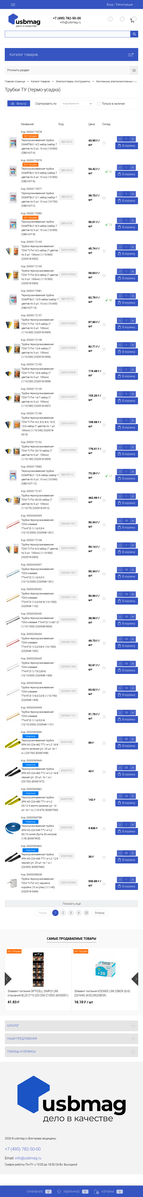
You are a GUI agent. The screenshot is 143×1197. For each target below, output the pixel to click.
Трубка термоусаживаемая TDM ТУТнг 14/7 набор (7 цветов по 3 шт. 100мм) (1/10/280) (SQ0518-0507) (37, 399)
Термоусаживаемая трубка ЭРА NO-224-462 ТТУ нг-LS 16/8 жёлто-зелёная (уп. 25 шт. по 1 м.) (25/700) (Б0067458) (39, 746)
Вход (110, 4)
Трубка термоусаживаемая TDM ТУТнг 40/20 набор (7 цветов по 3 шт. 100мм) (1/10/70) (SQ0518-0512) (37, 502)
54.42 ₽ (94, 171)
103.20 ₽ (94, 398)
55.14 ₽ (94, 549)
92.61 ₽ (94, 667)
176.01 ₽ (94, 451)
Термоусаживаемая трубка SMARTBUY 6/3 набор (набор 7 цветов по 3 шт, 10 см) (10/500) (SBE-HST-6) (39, 175)
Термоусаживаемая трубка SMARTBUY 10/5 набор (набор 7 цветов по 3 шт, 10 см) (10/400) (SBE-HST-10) (39, 301)
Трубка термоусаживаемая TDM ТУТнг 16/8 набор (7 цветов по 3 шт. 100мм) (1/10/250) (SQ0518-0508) (37, 375)
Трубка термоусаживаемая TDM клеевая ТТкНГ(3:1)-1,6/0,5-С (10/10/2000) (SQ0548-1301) (37, 575)
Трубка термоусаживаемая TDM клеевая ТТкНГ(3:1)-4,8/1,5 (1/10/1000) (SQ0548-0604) (40, 622)
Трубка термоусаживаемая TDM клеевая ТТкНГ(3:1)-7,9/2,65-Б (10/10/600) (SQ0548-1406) (37, 669)
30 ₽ (91, 856)
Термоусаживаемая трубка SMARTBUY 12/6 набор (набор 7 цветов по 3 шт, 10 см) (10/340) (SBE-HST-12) (39, 477)
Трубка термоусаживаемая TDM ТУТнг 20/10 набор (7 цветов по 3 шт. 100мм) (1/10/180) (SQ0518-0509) (37, 453)
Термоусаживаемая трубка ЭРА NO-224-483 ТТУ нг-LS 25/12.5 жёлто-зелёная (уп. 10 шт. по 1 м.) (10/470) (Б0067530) (39, 803)
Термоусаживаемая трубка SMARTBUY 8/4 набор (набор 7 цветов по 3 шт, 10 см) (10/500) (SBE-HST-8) (39, 228)
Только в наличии (113, 103)
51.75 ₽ (94, 716)
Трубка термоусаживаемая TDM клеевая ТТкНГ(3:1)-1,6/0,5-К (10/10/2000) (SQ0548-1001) (37, 526)
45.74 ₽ (94, 250)
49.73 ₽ (94, 643)
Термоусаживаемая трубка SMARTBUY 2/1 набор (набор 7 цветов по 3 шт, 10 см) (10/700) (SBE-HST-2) (39, 199)
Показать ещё (72, 903)
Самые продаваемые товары (71, 938)
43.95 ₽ (94, 142)
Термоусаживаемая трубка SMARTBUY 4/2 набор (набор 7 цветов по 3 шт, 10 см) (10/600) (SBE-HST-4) (39, 146)
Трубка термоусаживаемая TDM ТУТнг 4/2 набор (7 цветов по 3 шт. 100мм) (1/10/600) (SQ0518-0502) (39, 252)
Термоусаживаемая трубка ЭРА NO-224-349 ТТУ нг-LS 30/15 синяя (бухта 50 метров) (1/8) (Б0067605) (39, 832)
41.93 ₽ (13, 1002)
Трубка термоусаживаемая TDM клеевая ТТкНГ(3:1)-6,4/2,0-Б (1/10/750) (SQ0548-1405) (39, 693)
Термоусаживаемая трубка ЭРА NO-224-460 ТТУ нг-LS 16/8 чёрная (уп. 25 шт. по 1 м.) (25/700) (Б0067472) (39, 775)
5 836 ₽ (93, 828)
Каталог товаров (71, 54)
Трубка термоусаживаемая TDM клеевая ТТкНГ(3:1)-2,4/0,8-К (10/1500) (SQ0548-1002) (38, 644)
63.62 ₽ (94, 692)
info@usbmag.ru (70, 22)
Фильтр (18, 103)
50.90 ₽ (94, 598)
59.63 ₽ (94, 275)
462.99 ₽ (94, 500)
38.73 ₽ (94, 197)
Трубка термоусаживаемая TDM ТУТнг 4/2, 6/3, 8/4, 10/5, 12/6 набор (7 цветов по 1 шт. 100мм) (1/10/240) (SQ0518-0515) (38, 426)
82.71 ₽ (94, 349)
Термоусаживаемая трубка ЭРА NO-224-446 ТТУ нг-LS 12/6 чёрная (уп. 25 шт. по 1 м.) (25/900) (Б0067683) (39, 860)
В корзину (126, 145)
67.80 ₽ (94, 324)
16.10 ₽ (83, 1002)
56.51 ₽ (94, 224)
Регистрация (124, 4)
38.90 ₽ (94, 620)
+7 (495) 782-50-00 (67, 18)
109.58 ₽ (94, 424)
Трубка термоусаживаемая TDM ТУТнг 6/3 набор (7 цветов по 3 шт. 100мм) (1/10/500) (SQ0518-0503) (39, 551)
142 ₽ (91, 799)
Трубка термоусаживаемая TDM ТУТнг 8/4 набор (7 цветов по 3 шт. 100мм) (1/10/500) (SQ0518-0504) (39, 277)
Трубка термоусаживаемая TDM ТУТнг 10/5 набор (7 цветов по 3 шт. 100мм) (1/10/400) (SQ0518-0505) (37, 326)
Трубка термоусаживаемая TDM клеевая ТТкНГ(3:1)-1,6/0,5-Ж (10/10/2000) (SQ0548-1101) (37, 718)
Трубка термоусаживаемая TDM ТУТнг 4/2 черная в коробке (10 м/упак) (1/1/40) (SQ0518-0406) (38, 885)
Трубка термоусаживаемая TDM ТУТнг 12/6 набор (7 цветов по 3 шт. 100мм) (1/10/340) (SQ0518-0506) (37, 350)
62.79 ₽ (94, 299)
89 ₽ (91, 742)
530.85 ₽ (94, 883)
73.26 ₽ (94, 475)
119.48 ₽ (94, 373)
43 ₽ (91, 771)
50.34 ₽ (94, 524)
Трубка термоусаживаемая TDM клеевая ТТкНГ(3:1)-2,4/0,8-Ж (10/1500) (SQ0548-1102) (39, 600)
